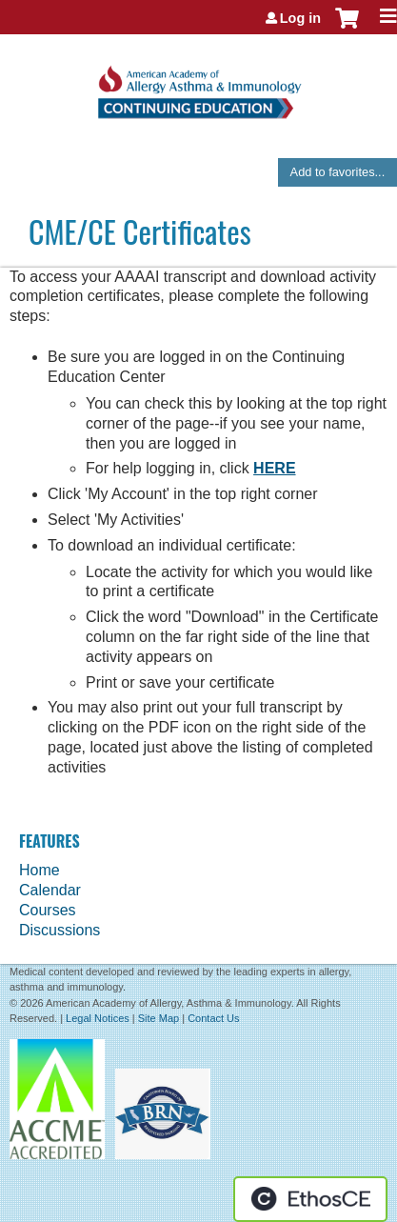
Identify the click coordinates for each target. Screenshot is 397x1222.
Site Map (158, 1018)
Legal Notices (97, 1018)
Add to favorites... (338, 172)
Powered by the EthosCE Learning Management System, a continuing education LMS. (310, 1199)
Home (39, 870)
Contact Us (213, 1018)
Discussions (59, 930)
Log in (300, 18)
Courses (47, 910)
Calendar (50, 890)
